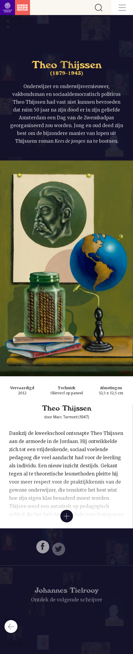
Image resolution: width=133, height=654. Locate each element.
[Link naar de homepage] (15, 7)
